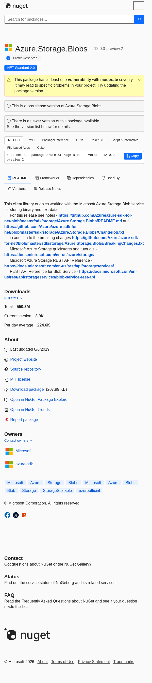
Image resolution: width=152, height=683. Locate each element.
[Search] (139, 19)
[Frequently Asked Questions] (9, 595)
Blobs (73, 483)
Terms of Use (62, 662)
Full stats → (13, 298)
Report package (24, 420)
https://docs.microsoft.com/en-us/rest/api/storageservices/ (59, 266)
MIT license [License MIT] (20, 379)
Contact (13, 558)
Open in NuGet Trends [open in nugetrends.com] (30, 409)
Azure (35, 483)
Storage (54, 483)
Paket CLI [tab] (97, 140)
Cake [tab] (41, 147)
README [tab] (17, 178)
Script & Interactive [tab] (125, 140)
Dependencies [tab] (80, 178)
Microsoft (24, 451)
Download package (27, 389)
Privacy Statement (94, 662)
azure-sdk (24, 464)
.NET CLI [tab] (13, 140)
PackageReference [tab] (55, 140)
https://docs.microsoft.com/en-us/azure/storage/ (49, 255)
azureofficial (89, 490)
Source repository (25, 369)
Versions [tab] (17, 188)
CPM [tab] (79, 140)
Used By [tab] (111, 178)
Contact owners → (18, 440)
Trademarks (123, 662)
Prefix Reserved (25, 58)
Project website (23, 359)
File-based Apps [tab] (18, 147)
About (42, 662)
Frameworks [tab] (47, 178)
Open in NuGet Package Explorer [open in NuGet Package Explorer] (39, 399)
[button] (74, 85)
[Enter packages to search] (69, 19)
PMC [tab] (31, 140)
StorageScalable (57, 490)
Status (11, 576)
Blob (11, 490)
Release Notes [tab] (47, 188)
